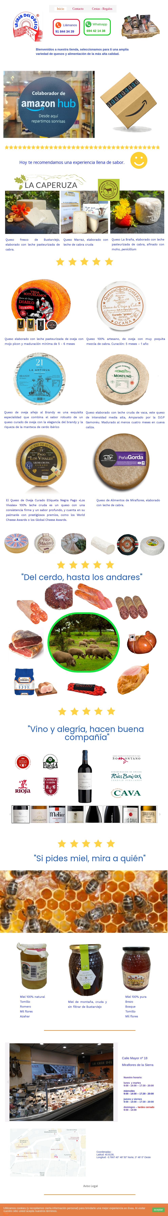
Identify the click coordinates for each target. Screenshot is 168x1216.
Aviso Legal (90, 1186)
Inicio (60, 8)
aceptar (158, 1209)
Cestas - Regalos (102, 8)
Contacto (77, 8)
